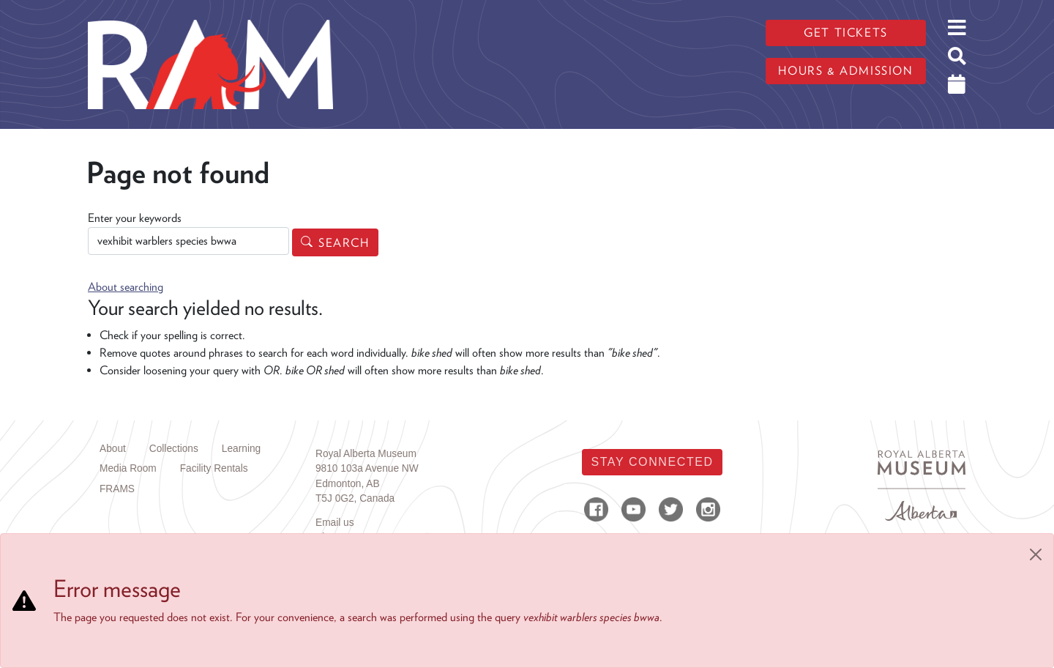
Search (344, 243)
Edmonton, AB (347, 483)
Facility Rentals (214, 468)
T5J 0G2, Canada (355, 498)
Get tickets (846, 33)
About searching (125, 287)
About (113, 448)
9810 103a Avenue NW (367, 468)
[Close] (1035, 554)
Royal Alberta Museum (365, 453)
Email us (334, 522)
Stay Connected (652, 462)
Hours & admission (845, 71)
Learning (241, 448)
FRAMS (117, 488)
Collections (173, 448)
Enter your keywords (135, 218)
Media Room (128, 468)
